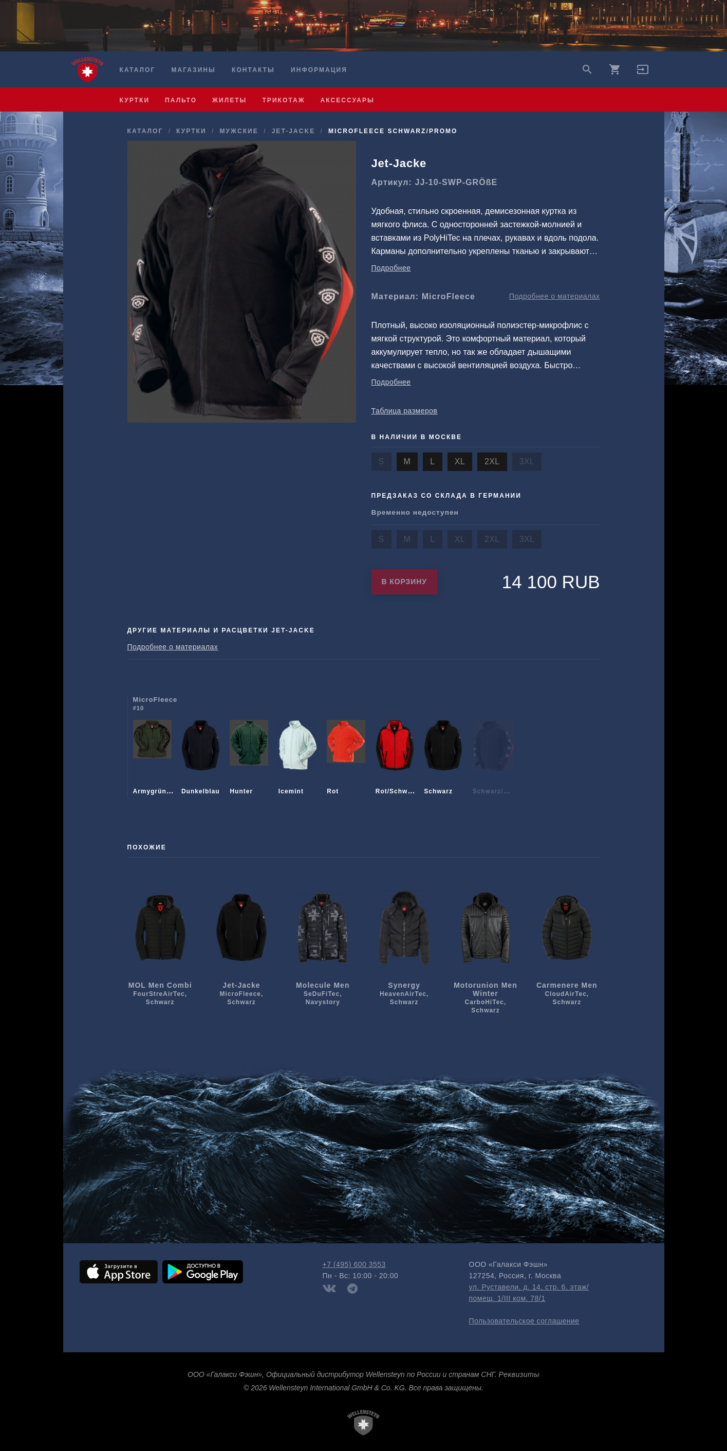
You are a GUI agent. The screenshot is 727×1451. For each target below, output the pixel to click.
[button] (643, 73)
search (587, 69)
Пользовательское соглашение (524, 1321)
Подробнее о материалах (554, 296)
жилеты (229, 100)
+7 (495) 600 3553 (354, 1264)
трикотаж (283, 100)
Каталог (138, 70)
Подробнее (391, 268)
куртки (135, 100)
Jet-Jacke (293, 131)
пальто (181, 100)
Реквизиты (519, 1374)
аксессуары (348, 100)
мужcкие (238, 131)
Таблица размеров (404, 411)
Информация (319, 70)
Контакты (253, 70)
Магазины (193, 70)
